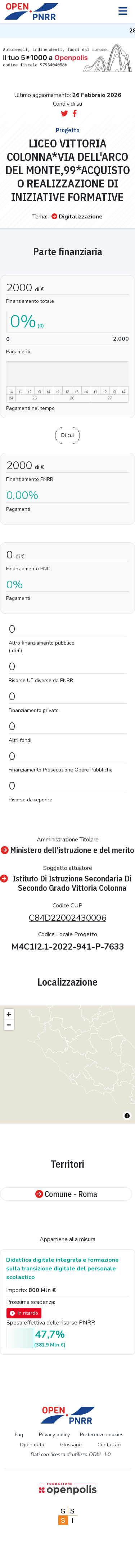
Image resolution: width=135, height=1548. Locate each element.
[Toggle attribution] (127, 1115)
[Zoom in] (9, 1014)
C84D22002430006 (67, 918)
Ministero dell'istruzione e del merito (67, 850)
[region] (67, 1064)
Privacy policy (54, 1434)
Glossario (71, 1444)
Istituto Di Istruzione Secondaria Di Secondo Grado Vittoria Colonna (65, 883)
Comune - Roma (66, 1194)
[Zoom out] (9, 1025)
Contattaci (109, 1444)
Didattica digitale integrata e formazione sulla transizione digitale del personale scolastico (62, 1268)
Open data (32, 1444)
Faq (19, 1434)
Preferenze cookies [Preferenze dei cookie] (101, 1434)
